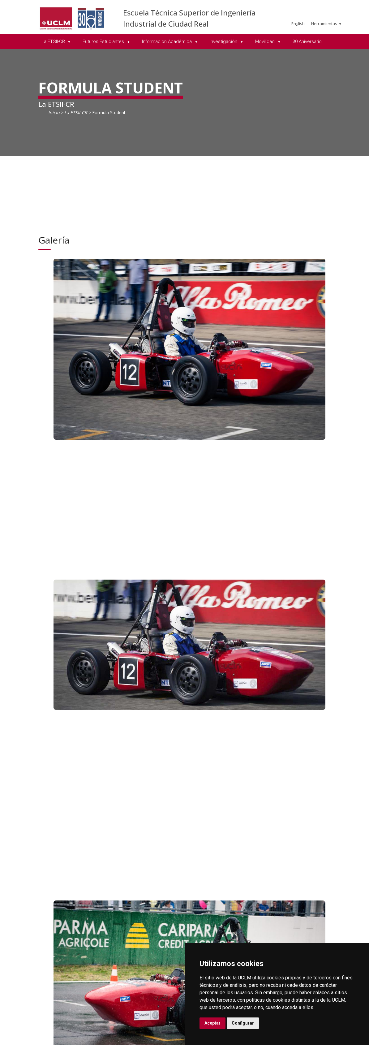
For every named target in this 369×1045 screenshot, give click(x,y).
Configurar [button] (243, 1023)
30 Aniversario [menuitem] (307, 41)
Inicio (53, 112)
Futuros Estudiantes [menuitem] (104, 41)
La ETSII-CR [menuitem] (53, 41)
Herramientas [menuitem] (324, 23)
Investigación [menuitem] (224, 41)
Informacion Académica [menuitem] (167, 41)
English (298, 23)
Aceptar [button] (212, 1023)
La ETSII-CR (75, 112)
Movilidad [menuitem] (265, 41)
